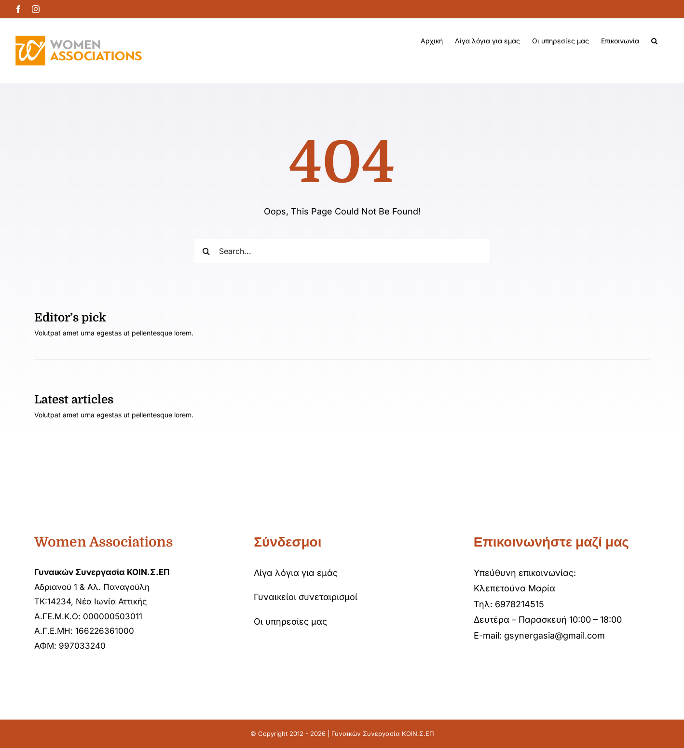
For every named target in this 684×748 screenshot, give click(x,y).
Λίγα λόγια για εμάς (296, 573)
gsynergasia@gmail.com (554, 635)
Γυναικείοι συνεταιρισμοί (305, 597)
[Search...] (342, 251)
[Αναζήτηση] (206, 251)
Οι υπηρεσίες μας (290, 621)
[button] (654, 41)
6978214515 (519, 604)
